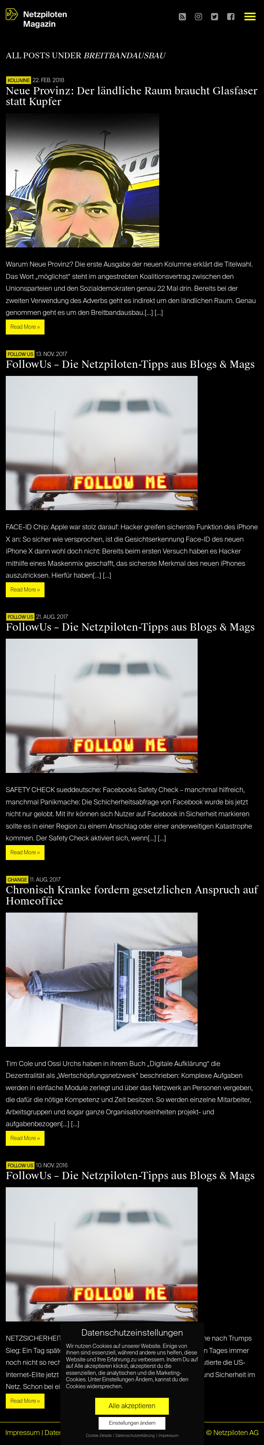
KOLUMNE (19, 81)
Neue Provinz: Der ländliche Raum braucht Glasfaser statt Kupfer (131, 96)
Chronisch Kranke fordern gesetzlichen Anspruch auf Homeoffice (132, 895)
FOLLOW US (20, 355)
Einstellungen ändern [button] (132, 1423)
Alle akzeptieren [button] (132, 1406)
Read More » (25, 327)
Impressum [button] (168, 1436)
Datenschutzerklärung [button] (135, 1436)
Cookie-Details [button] (99, 1436)
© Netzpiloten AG (232, 1433)
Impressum (22, 1433)
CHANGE (17, 880)
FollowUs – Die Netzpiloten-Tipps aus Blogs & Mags (130, 364)
